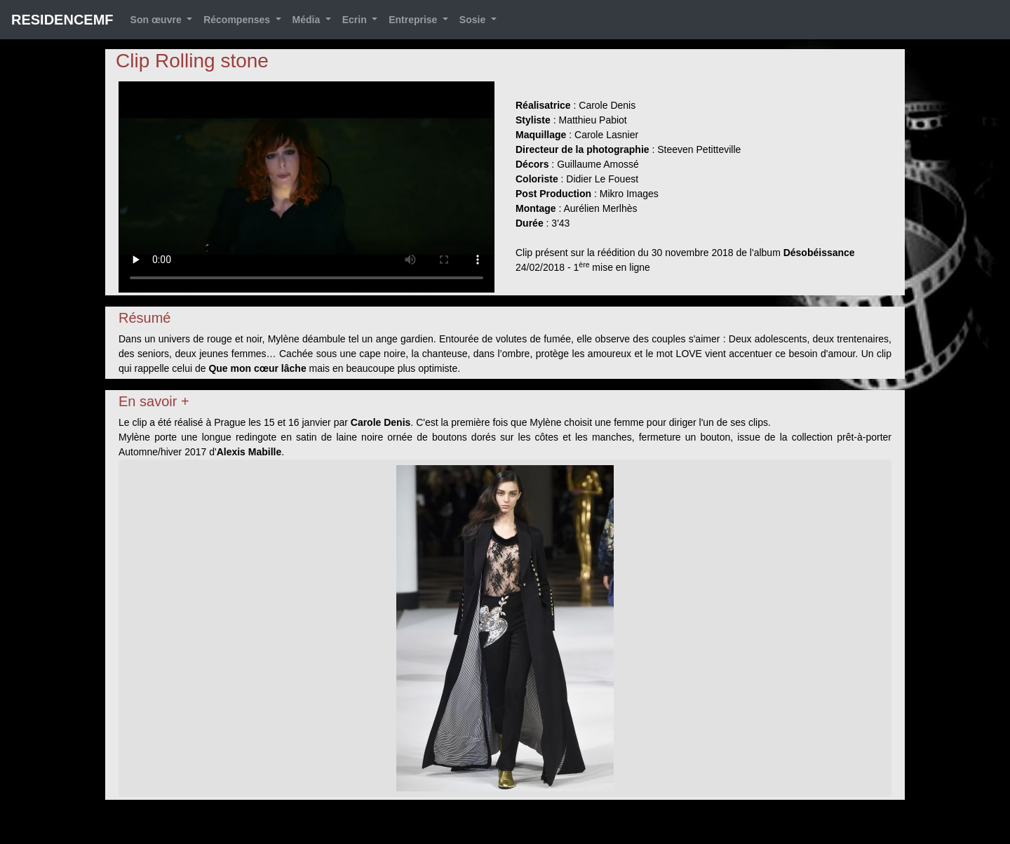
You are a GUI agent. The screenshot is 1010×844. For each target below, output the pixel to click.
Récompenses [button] (238, 19)
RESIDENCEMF (62, 19)
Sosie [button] (473, 19)
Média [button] (307, 19)
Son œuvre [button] (157, 19)
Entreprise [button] (414, 19)
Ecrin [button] (356, 19)
